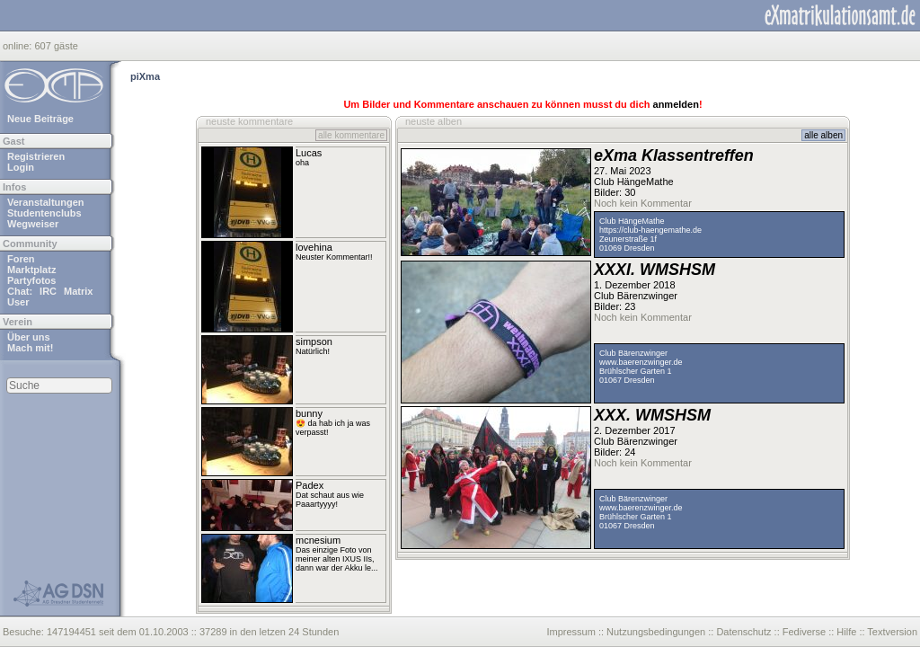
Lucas (309, 152)
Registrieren (36, 156)
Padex (309, 485)
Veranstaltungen (45, 202)
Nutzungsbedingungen (655, 631)
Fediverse (804, 631)
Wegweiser (32, 223)
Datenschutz (743, 631)
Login (20, 167)
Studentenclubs (44, 213)
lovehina (314, 247)
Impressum (570, 631)
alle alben (823, 135)
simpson (314, 341)
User (18, 302)
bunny (309, 413)
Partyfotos (31, 280)
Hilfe (846, 631)
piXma (145, 76)
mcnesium (318, 540)
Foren (21, 258)
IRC (48, 291)
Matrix (78, 291)
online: (18, 45)
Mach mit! (30, 347)
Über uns (28, 337)
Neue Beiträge (40, 118)
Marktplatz (31, 269)
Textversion (892, 631)
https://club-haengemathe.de (650, 230)
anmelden (676, 104)
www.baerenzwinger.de (641, 362)
